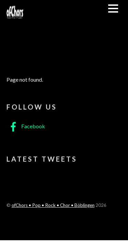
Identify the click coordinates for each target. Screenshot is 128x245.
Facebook (25, 126)
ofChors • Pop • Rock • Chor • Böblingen (53, 205)
